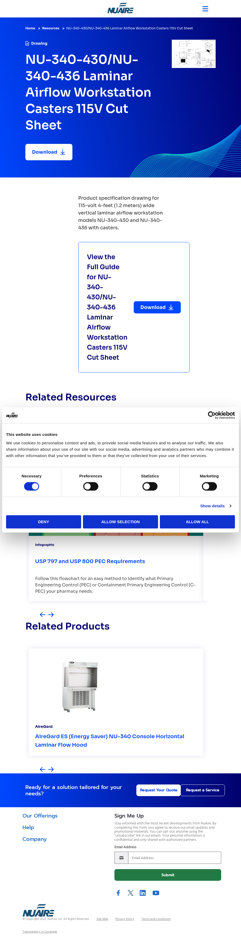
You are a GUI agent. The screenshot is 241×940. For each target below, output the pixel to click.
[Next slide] (51, 615)
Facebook (118, 893)
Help (28, 827)
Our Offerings (40, 816)
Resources (50, 28)
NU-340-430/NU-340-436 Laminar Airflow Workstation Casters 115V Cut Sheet (129, 28)
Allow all (197, 521)
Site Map (102, 919)
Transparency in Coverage (39, 931)
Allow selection (120, 521)
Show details (212, 506)
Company (34, 839)
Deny (43, 521)
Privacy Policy (124, 919)
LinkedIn (143, 893)
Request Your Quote (143, 790)
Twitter (130, 893)
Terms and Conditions (156, 919)
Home (30, 28)
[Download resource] (48, 152)
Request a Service (193, 790)
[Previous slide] (42, 615)
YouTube (156, 893)
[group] (116, 702)
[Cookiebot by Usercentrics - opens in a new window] (212, 415)
